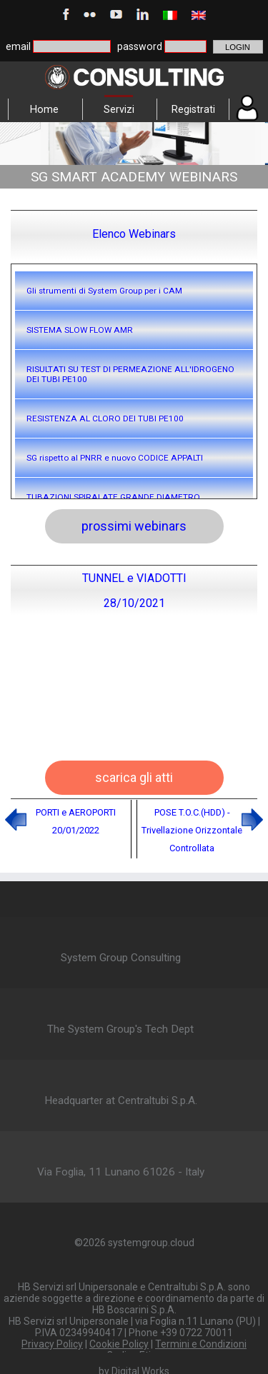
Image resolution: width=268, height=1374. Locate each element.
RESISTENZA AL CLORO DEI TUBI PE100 (105, 418)
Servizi (119, 109)
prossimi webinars (134, 525)
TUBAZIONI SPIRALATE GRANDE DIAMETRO (113, 497)
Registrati (193, 109)
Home (44, 109)
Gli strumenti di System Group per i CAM (104, 291)
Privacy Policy (52, 1344)
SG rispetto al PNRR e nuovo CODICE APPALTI (114, 458)
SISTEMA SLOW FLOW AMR (79, 330)
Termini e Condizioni (201, 1344)
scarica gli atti (134, 777)
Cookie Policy (119, 1344)
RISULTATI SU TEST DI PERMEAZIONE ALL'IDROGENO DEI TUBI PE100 (130, 374)
